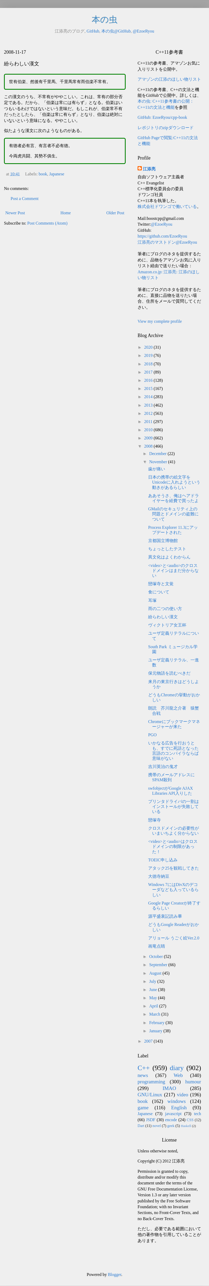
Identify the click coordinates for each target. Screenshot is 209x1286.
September (158, 964)
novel (156, 1126)
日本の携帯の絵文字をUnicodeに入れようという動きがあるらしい (174, 482)
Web (178, 1075)
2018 (149, 364)
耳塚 (152, 600)
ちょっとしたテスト (167, 549)
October (156, 956)
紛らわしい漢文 (163, 617)
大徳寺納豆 (158, 876)
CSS (190, 1120)
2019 (149, 355)
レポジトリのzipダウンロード (166, 127)
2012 (149, 413)
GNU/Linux (150, 1094)
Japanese (56, 174)
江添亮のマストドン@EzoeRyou (167, 242)
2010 (149, 430)
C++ (144, 1068)
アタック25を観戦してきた (173, 868)
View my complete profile (160, 321)
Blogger (114, 1274)
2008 (149, 446)
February (157, 1022)
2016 (149, 380)
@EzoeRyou (143, 31)
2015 (149, 388)
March (155, 1014)
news (143, 1075)
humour (193, 1081)
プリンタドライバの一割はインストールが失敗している (173, 806)
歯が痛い (156, 469)
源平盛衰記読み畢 (165, 916)
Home (66, 213)
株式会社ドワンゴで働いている (167, 206)
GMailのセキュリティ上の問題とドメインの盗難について (173, 514)
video (182, 1094)
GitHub (93, 31)
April (154, 1006)
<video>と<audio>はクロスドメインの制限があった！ (173, 846)
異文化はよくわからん (169, 557)
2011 (148, 421)
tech (197, 1113)
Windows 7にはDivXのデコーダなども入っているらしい (173, 889)
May (153, 998)
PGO (152, 735)
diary (177, 1068)
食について (158, 592)
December (158, 453)
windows (176, 1101)
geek (170, 1126)
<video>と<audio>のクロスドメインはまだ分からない (173, 570)
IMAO (169, 1088)
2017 (149, 372)
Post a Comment (25, 198)
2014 (149, 396)
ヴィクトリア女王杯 (167, 625)
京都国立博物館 (163, 540)
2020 (149, 347)
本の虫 (104, 19)
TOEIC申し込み (163, 860)
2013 (149, 405)
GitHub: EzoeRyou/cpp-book (162, 117)
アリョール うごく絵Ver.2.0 (173, 938)
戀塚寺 (154, 820)
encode (171, 1119)
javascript (173, 1113)
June (153, 989)
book (43, 174)
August (155, 973)
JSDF (151, 1119)
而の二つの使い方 (165, 608)
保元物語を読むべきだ (169, 673)
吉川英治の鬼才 (163, 766)
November (158, 462)
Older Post (115, 213)
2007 (149, 1041)
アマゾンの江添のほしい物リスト (169, 79)
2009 (149, 438)
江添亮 (149, 169)
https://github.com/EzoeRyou (162, 236)
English (179, 1107)
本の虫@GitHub (116, 31)
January (156, 1031)
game (143, 1107)
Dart (141, 1126)
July (153, 981)
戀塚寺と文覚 (161, 583)
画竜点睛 (156, 946)
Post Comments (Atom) (47, 223)
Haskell (186, 1126)
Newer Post (15, 213)
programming (151, 1081)
